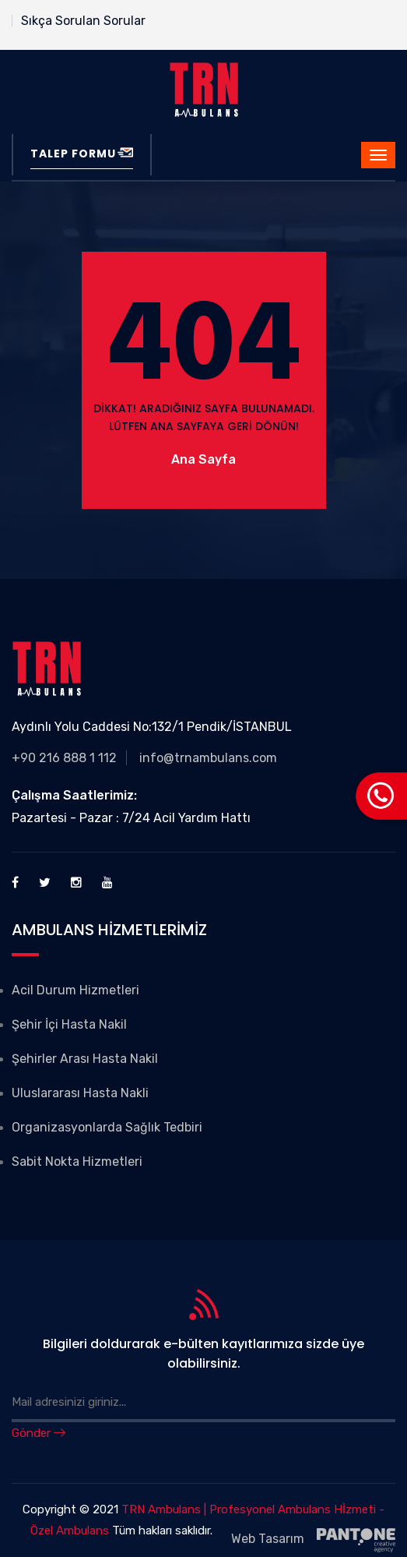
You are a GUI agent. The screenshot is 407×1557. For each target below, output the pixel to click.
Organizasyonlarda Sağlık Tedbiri (107, 1127)
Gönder (38, 1433)
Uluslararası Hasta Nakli (80, 1093)
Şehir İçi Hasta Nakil (69, 1024)
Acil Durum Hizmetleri (75, 990)
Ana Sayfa (203, 459)
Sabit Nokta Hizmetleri (77, 1161)
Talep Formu (81, 153)
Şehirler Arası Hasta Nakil (85, 1058)
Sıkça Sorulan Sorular (83, 20)
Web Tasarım (313, 1540)
